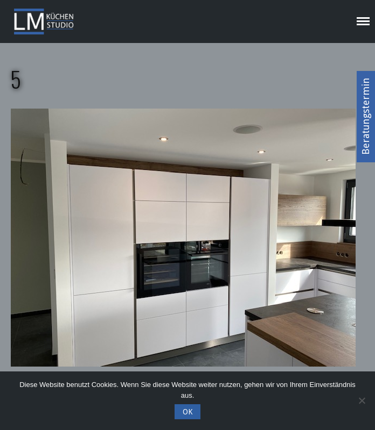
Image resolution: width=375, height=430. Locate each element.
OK (187, 411)
